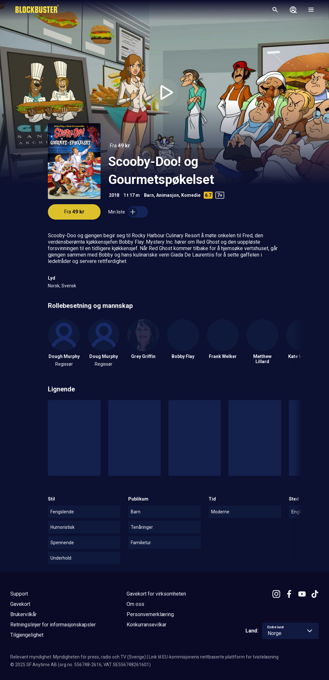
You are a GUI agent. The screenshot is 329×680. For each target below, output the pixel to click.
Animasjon (167, 195)
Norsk (53, 285)
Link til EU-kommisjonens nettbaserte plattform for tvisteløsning (214, 656)
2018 (114, 195)
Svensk (68, 285)
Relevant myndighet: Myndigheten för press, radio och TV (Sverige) (78, 656)
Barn (149, 195)
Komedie (190, 195)
